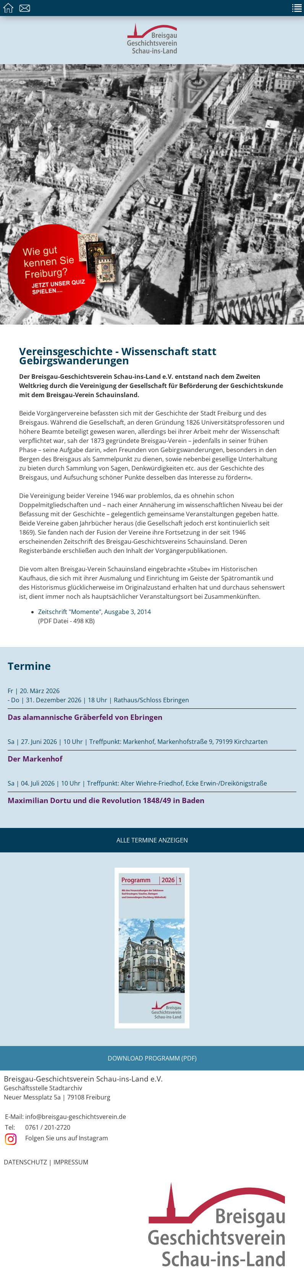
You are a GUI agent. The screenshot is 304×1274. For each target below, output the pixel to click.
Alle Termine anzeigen (152, 840)
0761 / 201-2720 (47, 1127)
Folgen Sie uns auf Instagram (66, 1138)
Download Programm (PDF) (152, 1058)
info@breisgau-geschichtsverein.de (75, 1116)
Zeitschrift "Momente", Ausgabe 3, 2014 (94, 612)
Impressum (70, 1162)
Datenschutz (25, 1162)
